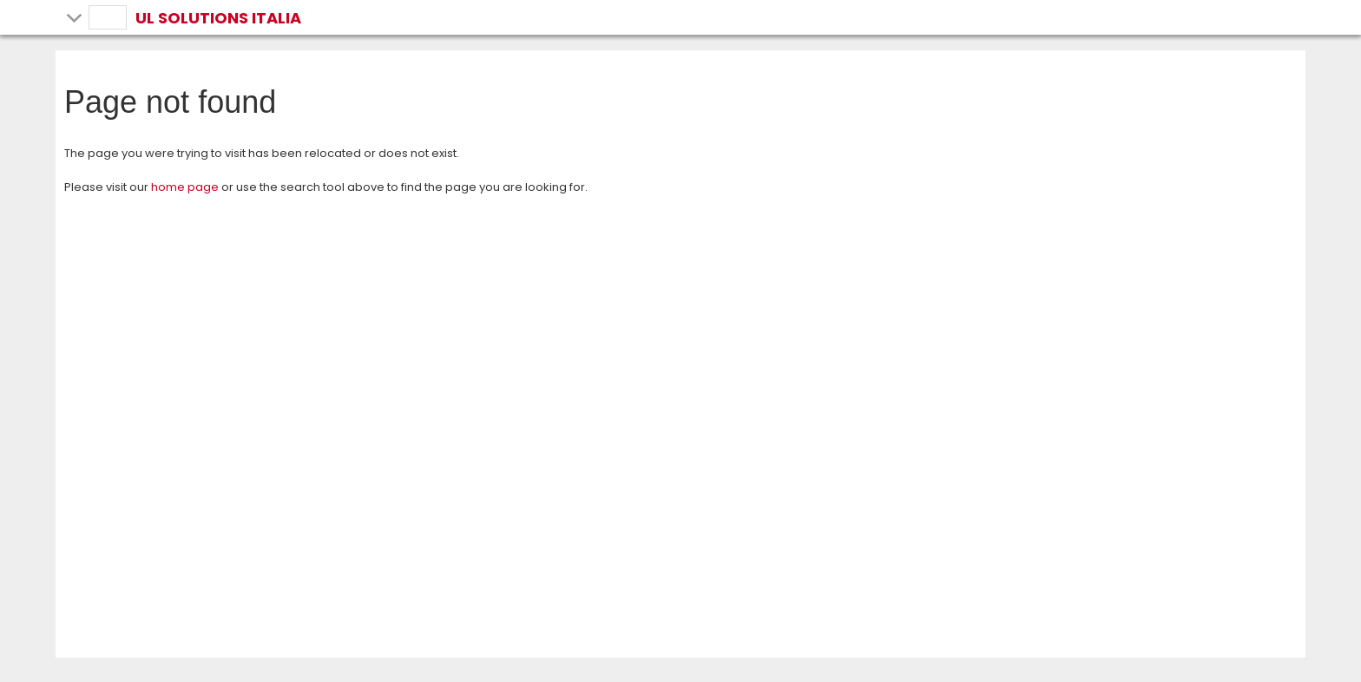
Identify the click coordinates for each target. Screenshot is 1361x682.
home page (185, 187)
